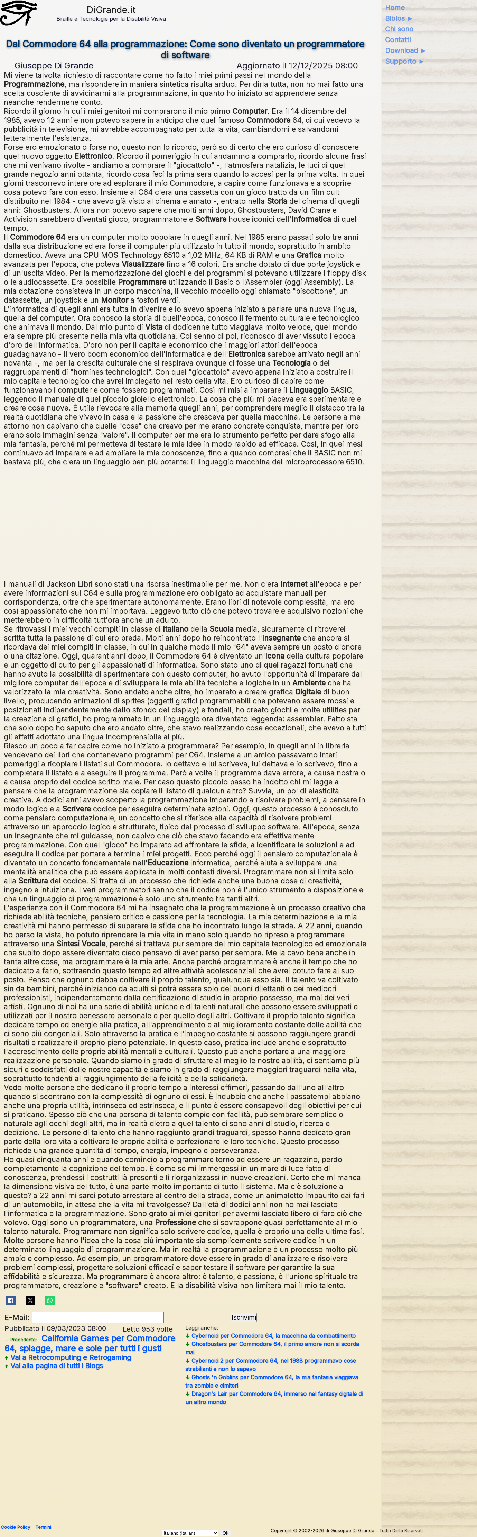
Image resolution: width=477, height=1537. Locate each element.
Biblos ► (399, 18)
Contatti (398, 40)
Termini (43, 1527)
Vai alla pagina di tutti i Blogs (53, 1366)
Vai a (67, 1357)
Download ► (406, 50)
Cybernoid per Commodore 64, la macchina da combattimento (270, 1335)
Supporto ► (405, 61)
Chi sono (399, 29)
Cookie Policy (15, 1527)
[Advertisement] (185, 521)
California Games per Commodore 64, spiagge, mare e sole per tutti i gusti (89, 1343)
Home (395, 7)
